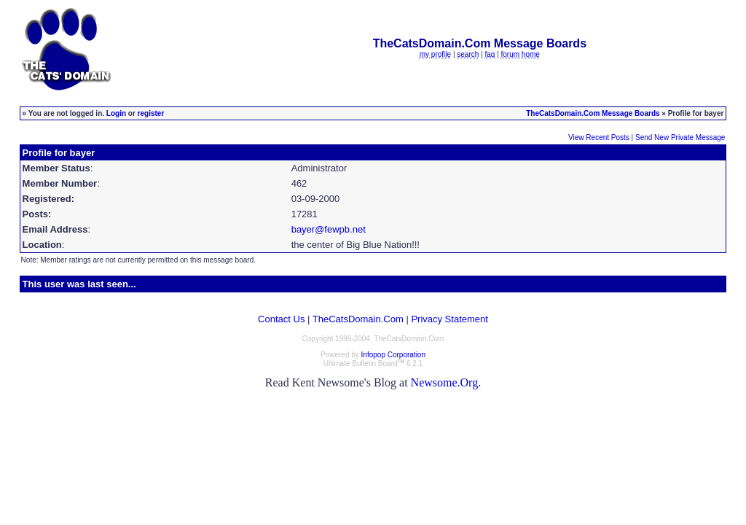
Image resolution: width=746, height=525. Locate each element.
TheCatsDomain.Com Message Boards (592, 113)
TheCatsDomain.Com (358, 319)
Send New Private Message (680, 137)
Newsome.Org (445, 382)
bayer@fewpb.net (328, 229)
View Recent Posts (598, 137)
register (151, 113)
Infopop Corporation (393, 355)
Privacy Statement (449, 319)
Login (116, 113)
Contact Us (281, 319)
